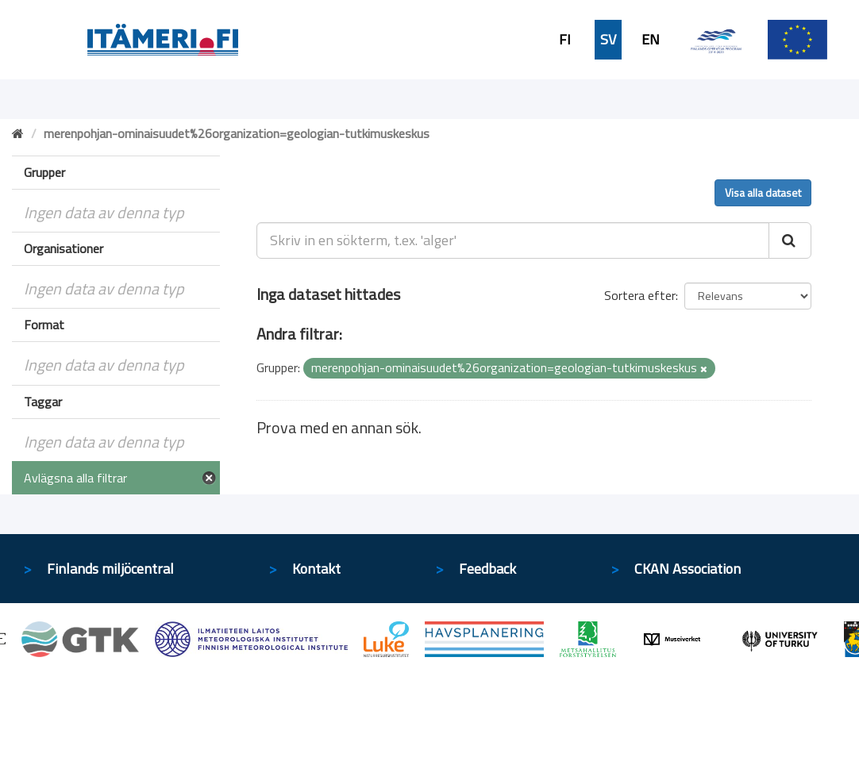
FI (565, 39)
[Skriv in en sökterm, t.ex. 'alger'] (512, 240)
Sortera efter (640, 295)
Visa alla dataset (763, 192)
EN (650, 39)
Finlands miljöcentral (110, 568)
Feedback (487, 568)
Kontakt (316, 568)
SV (608, 39)
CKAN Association (687, 568)
